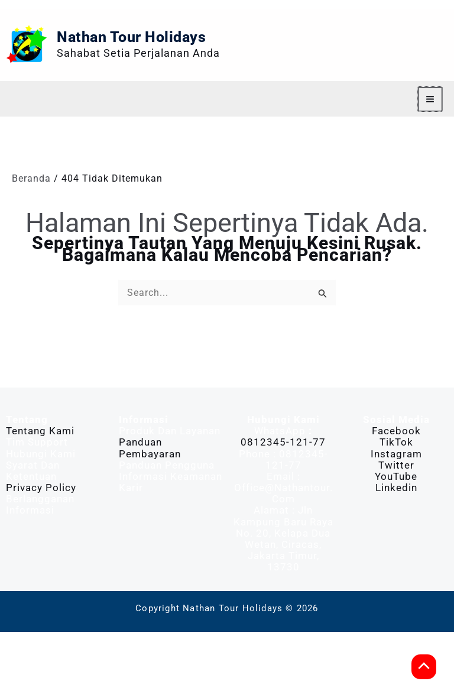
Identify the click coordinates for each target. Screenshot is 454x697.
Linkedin (396, 553)
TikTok (396, 507)
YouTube (396, 541)
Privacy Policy (41, 553)
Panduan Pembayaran (150, 512)
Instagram (396, 519)
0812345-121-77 (283, 507)
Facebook (396, 496)
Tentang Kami (40, 496)
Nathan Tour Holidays (207, 69)
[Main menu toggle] (430, 164)
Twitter (396, 530)
